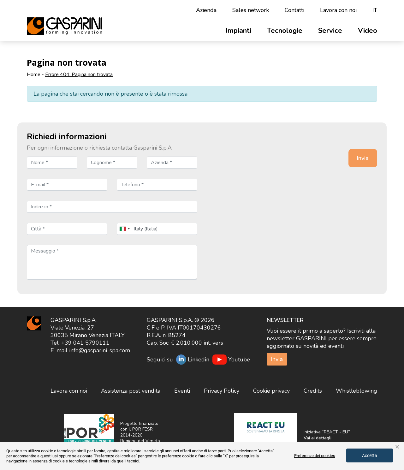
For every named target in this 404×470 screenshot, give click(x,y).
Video (367, 30)
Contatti (294, 10)
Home (33, 74)
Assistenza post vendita (130, 391)
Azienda (206, 10)
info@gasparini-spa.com (99, 350)
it (374, 10)
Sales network (250, 10)
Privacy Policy (221, 391)
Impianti (238, 30)
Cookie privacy (271, 391)
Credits (313, 391)
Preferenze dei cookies (314, 455)
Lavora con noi (338, 10)
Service (330, 30)
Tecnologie (284, 30)
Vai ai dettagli (317, 438)
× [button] (397, 447)
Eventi (182, 391)
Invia (277, 359)
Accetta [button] (369, 455)
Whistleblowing (356, 391)
